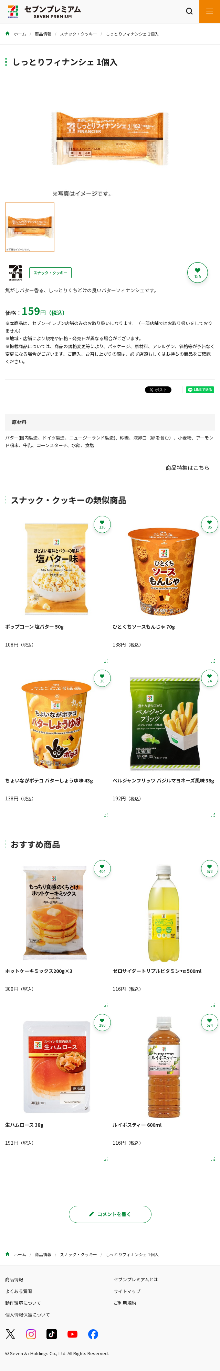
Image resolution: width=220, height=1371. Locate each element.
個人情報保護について (27, 1314)
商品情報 (43, 34)
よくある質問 (18, 1291)
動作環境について (23, 1303)
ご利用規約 (125, 1303)
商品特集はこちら (188, 467)
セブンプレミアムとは (136, 1279)
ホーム (15, 34)
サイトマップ (127, 1291)
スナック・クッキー (78, 34)
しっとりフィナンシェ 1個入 (132, 34)
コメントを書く (110, 1214)
